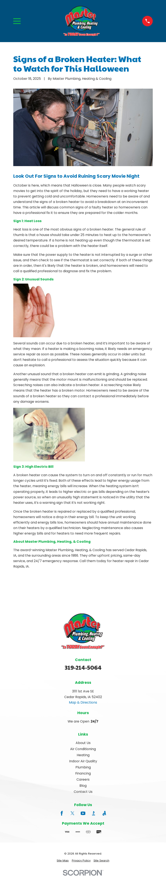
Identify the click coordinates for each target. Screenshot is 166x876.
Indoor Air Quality (83, 761)
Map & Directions (83, 702)
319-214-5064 (83, 667)
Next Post (70, 586)
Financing (83, 773)
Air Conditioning (83, 749)
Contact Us (83, 791)
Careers (83, 779)
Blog (83, 785)
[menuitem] (63, 861)
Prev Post (31, 586)
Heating (83, 755)
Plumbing (83, 767)
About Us (83, 742)
